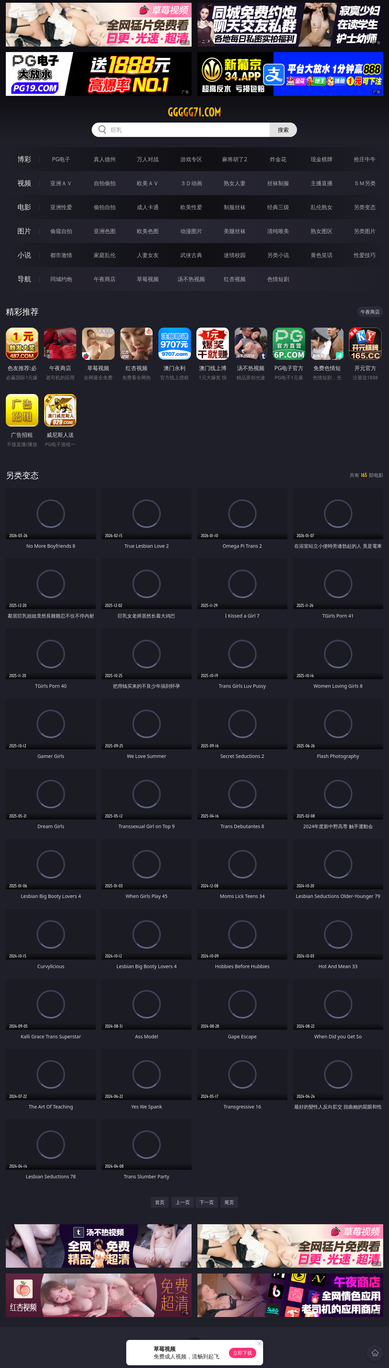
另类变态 (365, 207)
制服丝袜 (235, 207)
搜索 (283, 130)
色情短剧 (278, 279)
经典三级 (278, 207)
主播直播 (322, 183)
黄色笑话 (322, 255)
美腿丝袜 (235, 231)
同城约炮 (61, 279)
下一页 (206, 1202)
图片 (24, 231)
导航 (24, 278)
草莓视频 (148, 279)
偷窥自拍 (61, 231)
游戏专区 (191, 159)
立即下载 (242, 1353)
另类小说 (278, 255)
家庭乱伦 (105, 255)
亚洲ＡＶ (61, 183)
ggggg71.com (194, 112)
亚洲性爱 (61, 207)
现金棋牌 (322, 159)
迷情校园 (235, 255)
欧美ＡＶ (148, 183)
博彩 (24, 159)
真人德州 (105, 159)
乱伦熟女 (322, 207)
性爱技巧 (365, 255)
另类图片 (365, 231)
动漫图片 (191, 231)
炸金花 (278, 159)
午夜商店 (105, 279)
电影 (24, 207)
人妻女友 (148, 255)
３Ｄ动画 (191, 183)
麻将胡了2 (234, 159)
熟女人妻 (235, 183)
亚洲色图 (105, 231)
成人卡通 (148, 207)
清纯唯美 (278, 231)
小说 (24, 254)
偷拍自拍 (105, 207)
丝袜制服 (278, 183)
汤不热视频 (191, 279)
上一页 (183, 1202)
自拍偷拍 (105, 183)
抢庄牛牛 (365, 159)
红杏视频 (235, 279)
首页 (160, 1202)
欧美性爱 (191, 207)
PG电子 (61, 159)
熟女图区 (322, 231)
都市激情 (61, 255)
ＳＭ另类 (365, 183)
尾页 (229, 1202)
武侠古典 (191, 255)
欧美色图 (148, 231)
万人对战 (148, 159)
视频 (24, 183)
